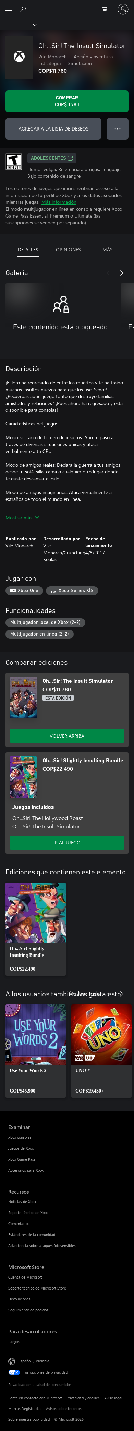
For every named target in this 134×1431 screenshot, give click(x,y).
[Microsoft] (67, 5)
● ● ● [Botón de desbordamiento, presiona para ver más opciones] (117, 129)
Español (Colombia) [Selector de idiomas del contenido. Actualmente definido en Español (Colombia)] (34, 1360)
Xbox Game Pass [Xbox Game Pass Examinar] (22, 1159)
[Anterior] (108, 273)
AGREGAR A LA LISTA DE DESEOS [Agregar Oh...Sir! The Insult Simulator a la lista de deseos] (53, 128)
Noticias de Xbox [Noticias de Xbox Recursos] (22, 1201)
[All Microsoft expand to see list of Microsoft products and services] (8, 9)
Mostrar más (22, 517)
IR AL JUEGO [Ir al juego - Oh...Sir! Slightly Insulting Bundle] (67, 842)
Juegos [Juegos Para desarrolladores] (14, 1341)
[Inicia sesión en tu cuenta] (123, 9)
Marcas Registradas (24, 1408)
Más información (58, 202)
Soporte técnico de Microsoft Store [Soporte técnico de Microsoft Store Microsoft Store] (37, 1288)
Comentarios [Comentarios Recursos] (18, 1223)
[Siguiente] (122, 273)
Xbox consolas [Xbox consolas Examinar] (20, 1137)
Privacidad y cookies (83, 1398)
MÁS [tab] (107, 249)
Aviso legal (113, 1398)
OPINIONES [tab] (68, 249)
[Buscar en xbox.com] (24, 8)
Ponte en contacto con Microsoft (35, 1398)
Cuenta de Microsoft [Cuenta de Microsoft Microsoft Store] (25, 1277)
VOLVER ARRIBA (67, 735)
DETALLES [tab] (28, 249)
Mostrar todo (84, 993)
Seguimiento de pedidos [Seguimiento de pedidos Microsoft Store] (28, 1310)
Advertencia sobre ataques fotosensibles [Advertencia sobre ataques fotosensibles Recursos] (42, 1245)
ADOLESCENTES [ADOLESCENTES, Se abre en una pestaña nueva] (52, 158)
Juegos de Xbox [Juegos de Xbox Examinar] (21, 1148)
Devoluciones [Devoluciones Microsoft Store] (19, 1299)
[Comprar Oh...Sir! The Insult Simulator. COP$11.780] (67, 101)
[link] (35, 929)
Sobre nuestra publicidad (29, 1419)
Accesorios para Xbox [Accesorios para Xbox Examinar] (26, 1170)
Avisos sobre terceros (64, 1408)
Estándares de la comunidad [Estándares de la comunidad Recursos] (31, 1234)
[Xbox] (18, 24)
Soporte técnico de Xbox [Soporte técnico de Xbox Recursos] (28, 1212)
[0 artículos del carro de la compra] (106, 9)
